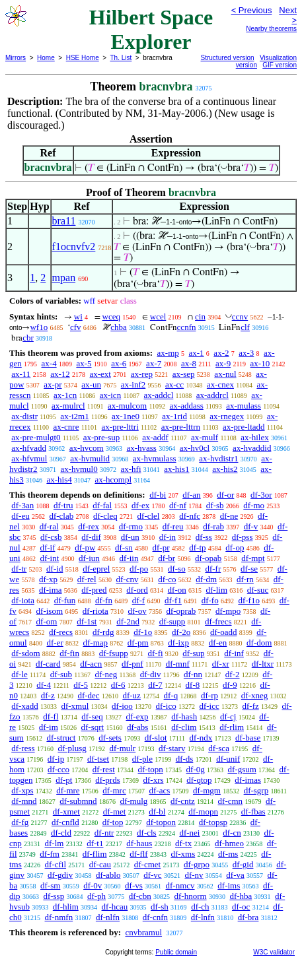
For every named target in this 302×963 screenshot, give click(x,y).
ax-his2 (224, 469)
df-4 (43, 685)
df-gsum (241, 769)
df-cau (100, 864)
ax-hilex (255, 437)
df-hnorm (190, 896)
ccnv (240, 316)
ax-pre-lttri (119, 427)
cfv (75, 327)
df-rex (88, 526)
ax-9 (223, 363)
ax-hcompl (113, 479)
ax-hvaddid (252, 448)
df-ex (140, 505)
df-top (113, 822)
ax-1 (196, 353)
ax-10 (260, 363)
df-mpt (252, 558)
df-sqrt (92, 727)
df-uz (131, 695)
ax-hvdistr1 (218, 458)
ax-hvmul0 (78, 469)
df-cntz (182, 801)
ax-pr (52, 384)
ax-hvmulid (90, 458)
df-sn (124, 547)
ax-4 (49, 363)
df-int (49, 558)
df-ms (228, 854)
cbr (28, 338)
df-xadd (24, 706)
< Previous (251, 10)
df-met (114, 811)
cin (200, 316)
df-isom (49, 611)
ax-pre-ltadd (244, 427)
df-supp (172, 621)
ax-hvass (141, 448)
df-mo (253, 505)
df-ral (49, 526)
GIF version (279, 65)
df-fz (250, 706)
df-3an (22, 505)
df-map (95, 643)
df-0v (92, 885)
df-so (177, 569)
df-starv (172, 748)
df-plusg (71, 748)
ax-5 (83, 363)
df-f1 (173, 600)
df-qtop (198, 780)
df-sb (215, 505)
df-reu (173, 526)
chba (118, 327)
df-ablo (108, 875)
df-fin (69, 653)
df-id (54, 569)
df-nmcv (180, 885)
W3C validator (274, 952)
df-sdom (25, 653)
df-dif (91, 537)
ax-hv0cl (194, 448)
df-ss (204, 537)
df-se (249, 569)
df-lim (217, 590)
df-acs (159, 790)
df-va (235, 875)
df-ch (200, 907)
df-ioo (122, 706)
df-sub (61, 674)
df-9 (230, 685)
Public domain (176, 952)
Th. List (121, 57)
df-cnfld (65, 822)
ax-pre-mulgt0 (35, 437)
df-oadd (223, 632)
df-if (47, 547)
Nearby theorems (271, 28)
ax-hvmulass (154, 458)
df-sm (50, 885)
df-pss (242, 537)
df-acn (91, 664)
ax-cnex (220, 384)
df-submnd (77, 801)
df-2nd (127, 621)
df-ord (137, 590)
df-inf (234, 653)
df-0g (195, 769)
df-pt (64, 780)
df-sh (160, 907)
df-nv (193, 875)
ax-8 (188, 363)
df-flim (95, 854)
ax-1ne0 (125, 416)
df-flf (138, 854)
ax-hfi (130, 469)
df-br (166, 558)
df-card (48, 664)
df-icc (209, 706)
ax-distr (24, 416)
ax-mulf (204, 437)
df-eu (20, 516)
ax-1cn (65, 395)
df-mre (67, 790)
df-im (48, 727)
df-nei (189, 833)
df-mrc (114, 790)
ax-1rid (174, 416)
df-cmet (147, 864)
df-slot (156, 738)
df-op (234, 547)
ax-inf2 (133, 384)
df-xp (48, 579)
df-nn (193, 674)
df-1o (142, 632)
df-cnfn (155, 917)
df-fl (50, 716)
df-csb (51, 537)
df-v (251, 526)
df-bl (157, 811)
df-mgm (207, 790)
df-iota (22, 600)
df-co (167, 579)
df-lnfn (203, 917)
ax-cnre (66, 427)
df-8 (193, 685)
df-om (46, 621)
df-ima (50, 590)
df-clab (61, 516)
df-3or (261, 495)
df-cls (147, 833)
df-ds (185, 759)
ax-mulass (243, 406)
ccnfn (186, 327)
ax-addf (155, 437)
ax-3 (246, 353)
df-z (48, 695)
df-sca (218, 748)
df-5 (80, 685)
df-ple (142, 759)
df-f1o (249, 600)
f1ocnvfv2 (74, 246)
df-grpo (196, 864)
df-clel (148, 516)
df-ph (96, 896)
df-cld (61, 833)
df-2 (232, 674)
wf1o (39, 327)
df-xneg (254, 695)
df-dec (88, 695)
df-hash (184, 716)
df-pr (161, 547)
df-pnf (132, 664)
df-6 (118, 685)
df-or (225, 495)
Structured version (227, 57)
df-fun (65, 600)
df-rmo (131, 526)
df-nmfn (59, 917)
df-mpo (228, 611)
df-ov (137, 611)
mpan (64, 277)
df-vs (134, 885)
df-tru (63, 505)
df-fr (213, 569)
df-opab (208, 558)
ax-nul (225, 374)
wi (78, 316)
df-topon (161, 822)
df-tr (18, 569)
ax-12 (60, 374)
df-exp (137, 716)
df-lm (54, 843)
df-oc (241, 907)
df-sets (110, 738)
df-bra (248, 917)
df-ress (22, 748)
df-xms (182, 854)
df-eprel (96, 569)
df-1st (86, 621)
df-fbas (253, 811)
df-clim (183, 727)
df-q (171, 695)
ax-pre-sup (101, 437)
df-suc (258, 590)
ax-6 (118, 363)
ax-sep (183, 374)
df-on (177, 590)
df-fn (103, 600)
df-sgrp (256, 790)
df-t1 (95, 843)
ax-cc (174, 384)
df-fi (155, 653)
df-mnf (178, 664)
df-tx (183, 843)
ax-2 (221, 353)
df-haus (139, 843)
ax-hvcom (86, 448)
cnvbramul (143, 932)
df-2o (181, 632)
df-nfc (189, 516)
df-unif (228, 759)
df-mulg (133, 801)
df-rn (245, 579)
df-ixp (178, 643)
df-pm (138, 643)
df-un (130, 537)
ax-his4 (58, 479)
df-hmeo (229, 843)
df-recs (61, 632)
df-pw (85, 547)
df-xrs (153, 780)
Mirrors (15, 57)
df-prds (107, 780)
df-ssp (53, 896)
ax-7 (153, 363)
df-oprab (181, 611)
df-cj (228, 716)
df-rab (213, 526)
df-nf (177, 505)
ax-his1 (176, 469)
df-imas (248, 780)
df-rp (209, 695)
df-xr (220, 664)
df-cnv (127, 579)
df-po (139, 569)
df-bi (157, 495)
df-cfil (55, 864)
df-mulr (122, 748)
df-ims (228, 885)
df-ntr (104, 833)
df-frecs (218, 621)
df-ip (56, 759)
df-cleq (105, 516)
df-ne (229, 516)
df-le (19, 674)
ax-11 (20, 374)
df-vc (152, 875)
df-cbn (140, 896)
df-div (150, 674)
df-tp (197, 547)
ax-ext (99, 374)
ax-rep (142, 374)
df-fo (210, 600)
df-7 (155, 685)
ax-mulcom (127, 406)
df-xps (22, 790)
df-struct (60, 738)
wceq (111, 316)
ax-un (91, 384)
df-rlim (231, 727)
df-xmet (66, 811)
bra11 (64, 220)
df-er (54, 643)
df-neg (105, 674)
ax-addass (187, 406)
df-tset (98, 759)
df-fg (19, 822)
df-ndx (201, 738)
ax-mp (168, 353)
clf (245, 327)
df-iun (89, 558)
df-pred (93, 590)
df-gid (243, 864)
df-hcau (115, 907)
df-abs (138, 727)
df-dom (259, 643)
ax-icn (110, 395)
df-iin (129, 558)
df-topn (150, 769)
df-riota (95, 611)
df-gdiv (60, 875)
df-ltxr (263, 664)
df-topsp (213, 822)
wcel (158, 316)
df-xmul (75, 706)
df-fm (49, 854)
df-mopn (203, 811)
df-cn (232, 833)
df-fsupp (113, 653)
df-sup (193, 653)
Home (46, 57)
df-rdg (103, 632)
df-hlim (66, 907)
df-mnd (23, 801)
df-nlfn (108, 917)
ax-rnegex (226, 416)
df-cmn (230, 801)
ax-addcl (159, 395)
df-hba (240, 896)
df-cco (58, 769)
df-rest (104, 769)
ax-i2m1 (74, 416)
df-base (247, 738)
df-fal (102, 505)
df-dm (206, 579)
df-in (167, 537)
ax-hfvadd (28, 448)
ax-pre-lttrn (180, 427)
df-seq (92, 716)
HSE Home (82, 57)
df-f (138, 600)
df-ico (166, 706)
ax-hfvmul (29, 458)
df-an (191, 495)
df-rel (86, 579)
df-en (218, 643)
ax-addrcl (212, 395)
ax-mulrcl (68, 406)
